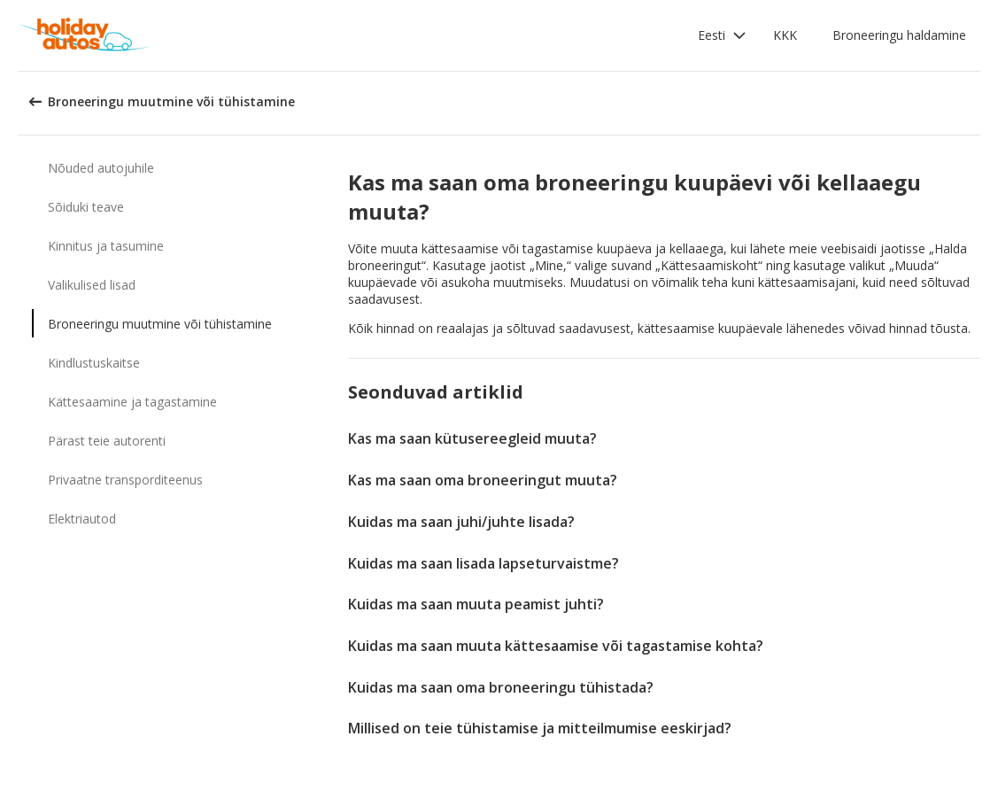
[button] (722, 35)
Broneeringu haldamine (899, 35)
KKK (785, 35)
